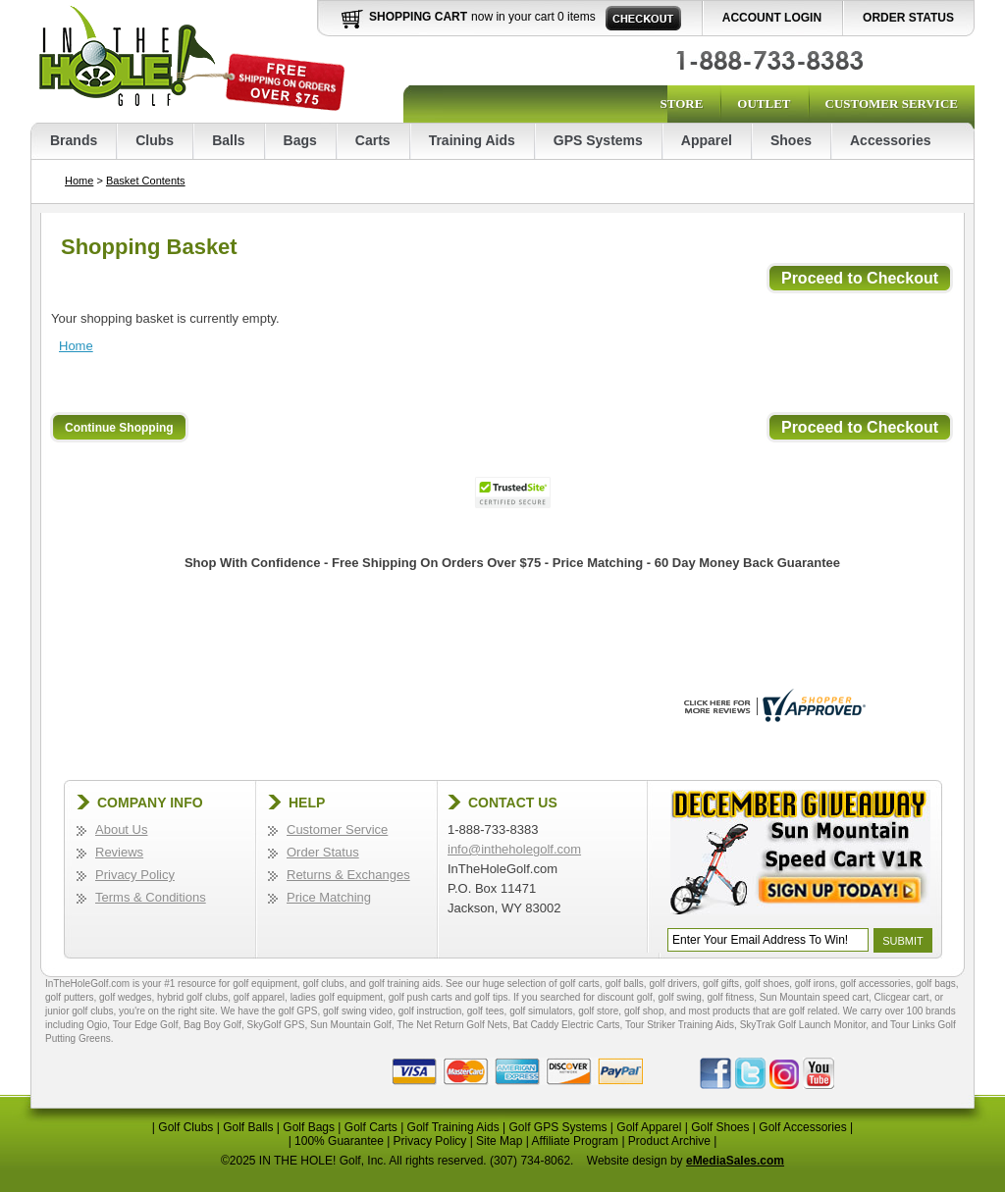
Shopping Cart (418, 17)
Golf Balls (248, 1127)
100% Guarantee (339, 1141)
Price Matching (329, 897)
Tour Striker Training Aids (679, 1024)
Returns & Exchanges (348, 874)
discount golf (625, 997)
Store (681, 103)
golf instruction (429, 1011)
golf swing (679, 997)
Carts (373, 140)
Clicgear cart (901, 997)
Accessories (890, 140)
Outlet (763, 103)
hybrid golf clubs (192, 997)
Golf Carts (370, 1127)
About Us (121, 829)
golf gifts (721, 983)
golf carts (579, 983)
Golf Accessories (802, 1127)
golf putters (69, 997)
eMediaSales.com (735, 1160)
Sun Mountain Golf (351, 1024)
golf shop (644, 1011)
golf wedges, (128, 997)
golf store (598, 1011)
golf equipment (265, 983)
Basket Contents (145, 180)
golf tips (490, 997)
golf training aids (405, 983)
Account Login (771, 18)
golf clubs (323, 983)
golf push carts (420, 997)
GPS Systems (598, 140)
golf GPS (297, 1011)
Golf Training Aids (453, 1127)
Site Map (499, 1141)
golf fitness (730, 997)
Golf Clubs (185, 1127)
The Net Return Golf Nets (452, 1024)
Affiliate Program (575, 1141)
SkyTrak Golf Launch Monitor (803, 1024)
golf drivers (673, 983)
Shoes (791, 140)
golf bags (936, 983)
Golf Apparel (648, 1127)
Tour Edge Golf (146, 1024)
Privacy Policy (135, 874)
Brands (73, 140)
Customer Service (891, 103)
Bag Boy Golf (212, 1024)
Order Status (908, 18)
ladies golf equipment (337, 997)
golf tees (485, 1011)
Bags (300, 140)
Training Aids (472, 140)
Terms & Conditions (150, 897)
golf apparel (259, 997)
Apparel (706, 140)
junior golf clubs (79, 1011)
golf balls (624, 983)
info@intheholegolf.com (514, 849)
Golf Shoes (720, 1127)
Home (79, 180)
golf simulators (540, 1011)
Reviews (119, 852)
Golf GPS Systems (557, 1127)
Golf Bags (309, 1127)
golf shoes (767, 983)
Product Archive (669, 1141)
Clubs (154, 140)
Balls (228, 140)
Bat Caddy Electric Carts (566, 1024)
